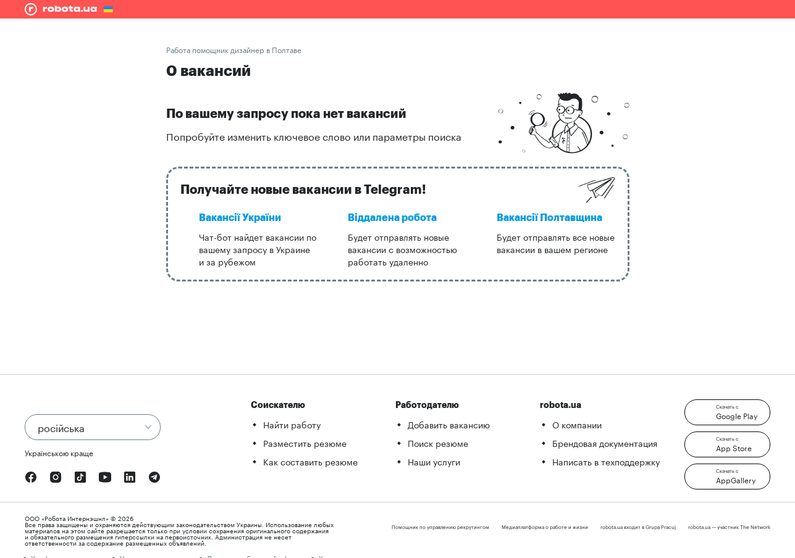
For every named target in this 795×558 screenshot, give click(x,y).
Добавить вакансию (449, 424)
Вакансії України (240, 218)
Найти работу (292, 424)
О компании (577, 424)
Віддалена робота (392, 218)
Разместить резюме (305, 442)
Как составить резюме (310, 461)
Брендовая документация (604, 442)
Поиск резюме (438, 442)
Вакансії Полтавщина (549, 218)
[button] (727, 412)
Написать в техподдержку (606, 461)
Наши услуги (434, 461)
